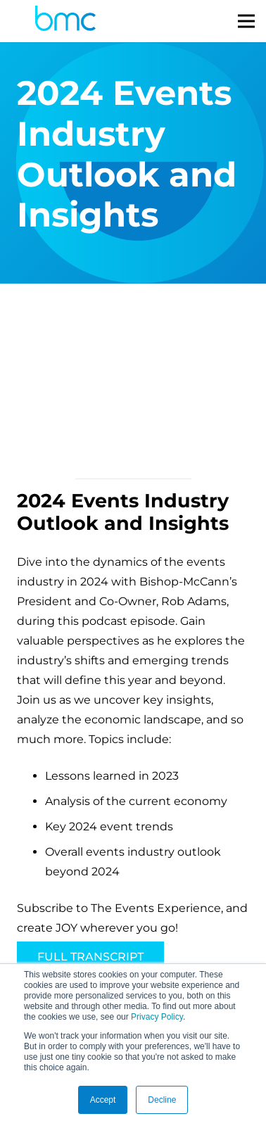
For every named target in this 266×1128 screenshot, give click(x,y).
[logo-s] (65, 21)
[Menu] (246, 21)
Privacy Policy (157, 1017)
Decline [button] (162, 1100)
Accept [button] (103, 1100)
